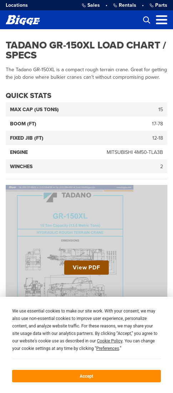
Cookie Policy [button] (109, 340)
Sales (91, 5)
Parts (158, 5)
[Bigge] (23, 19)
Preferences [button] (107, 348)
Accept (86, 376)
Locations (17, 5)
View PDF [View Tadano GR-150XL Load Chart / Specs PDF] (86, 267)
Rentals (124, 5)
